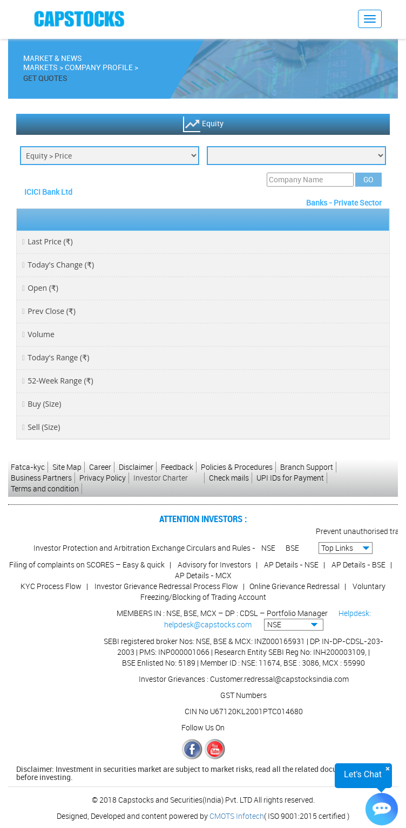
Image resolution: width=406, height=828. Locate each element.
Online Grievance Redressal (294, 586)
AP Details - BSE (358, 564)
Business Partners (41, 478)
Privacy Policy (102, 478)
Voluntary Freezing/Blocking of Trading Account (263, 591)
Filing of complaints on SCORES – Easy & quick (87, 564)
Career (100, 467)
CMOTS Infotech (236, 816)
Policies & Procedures (237, 467)
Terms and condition (45, 488)
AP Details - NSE (291, 564)
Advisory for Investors (214, 564)
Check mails (229, 478)
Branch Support (306, 467)
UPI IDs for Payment (290, 478)
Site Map (67, 467)
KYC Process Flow (51, 586)
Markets (40, 69)
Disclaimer (136, 467)
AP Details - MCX (203, 575)
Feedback (177, 467)
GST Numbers (243, 695)
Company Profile (99, 69)
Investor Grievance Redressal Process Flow (166, 586)
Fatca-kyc (28, 467)
